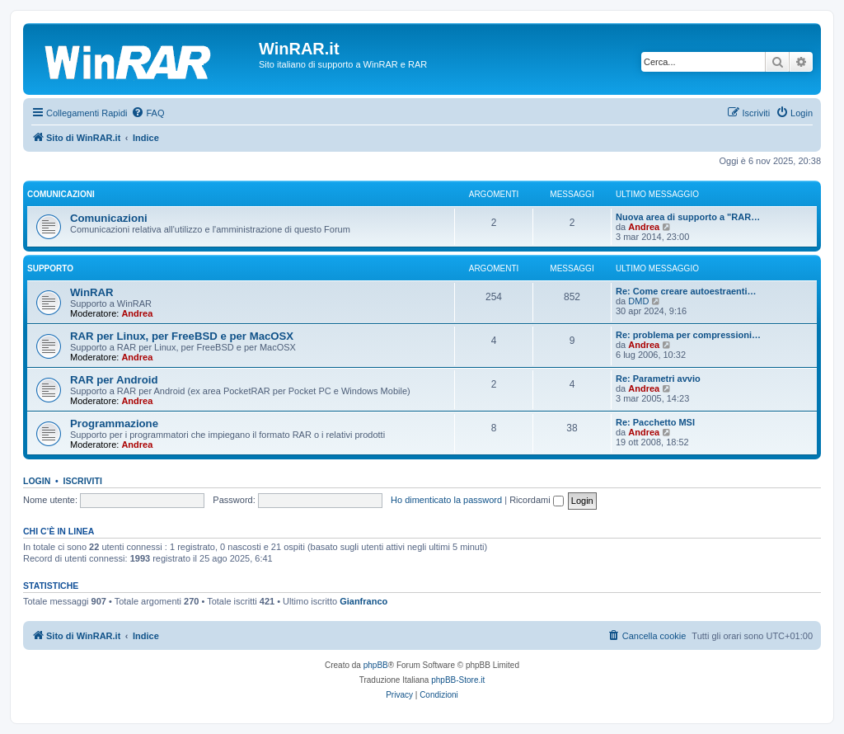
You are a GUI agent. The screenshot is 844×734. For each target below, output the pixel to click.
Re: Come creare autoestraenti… (686, 291)
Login (36, 481)
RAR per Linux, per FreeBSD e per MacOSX (181, 336)
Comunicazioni (61, 194)
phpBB (375, 665)
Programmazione (114, 423)
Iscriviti (82, 481)
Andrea (643, 227)
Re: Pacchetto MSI (655, 422)
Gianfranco (363, 601)
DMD (638, 301)
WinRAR (92, 292)
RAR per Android (113, 380)
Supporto (50, 268)
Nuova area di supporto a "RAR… (688, 217)
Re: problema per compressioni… (688, 335)
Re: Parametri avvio (658, 378)
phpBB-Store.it (458, 680)
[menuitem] (147, 113)
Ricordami (536, 500)
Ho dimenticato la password (446, 500)
